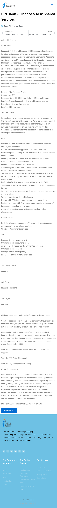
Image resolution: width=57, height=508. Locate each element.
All (10, 26)
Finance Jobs (17, 26)
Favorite (9, 410)
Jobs (6, 26)
